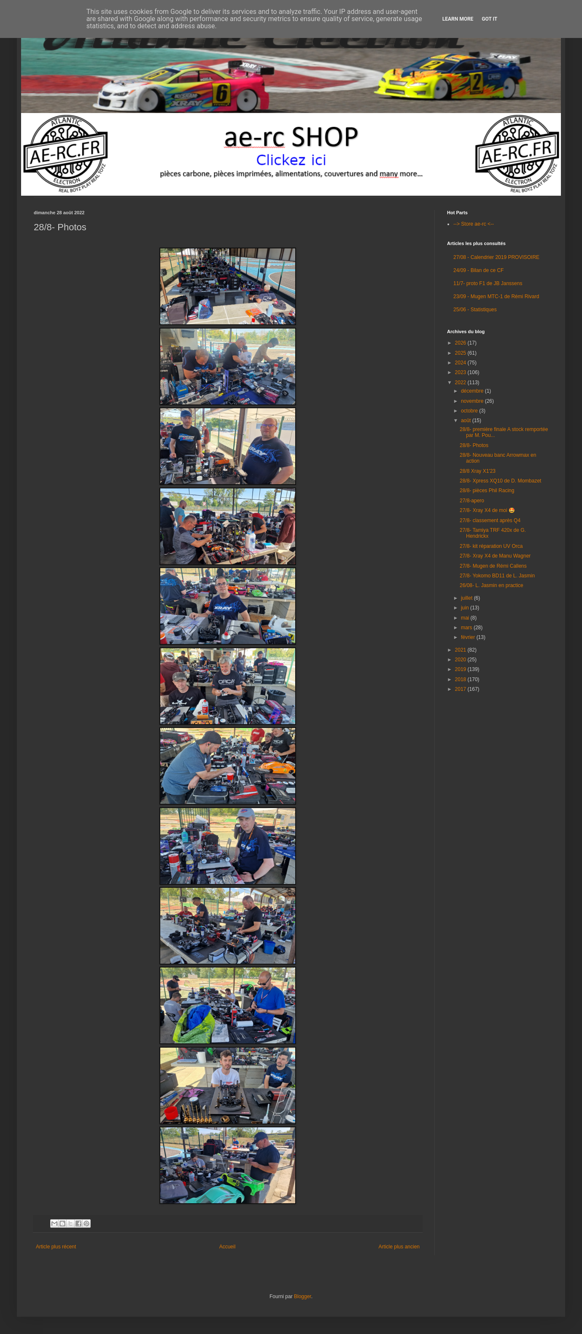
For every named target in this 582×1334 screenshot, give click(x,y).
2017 (461, 689)
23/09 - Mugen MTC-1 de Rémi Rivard (496, 296)
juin (465, 608)
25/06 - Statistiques (475, 310)
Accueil (227, 1247)
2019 (461, 669)
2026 (461, 343)
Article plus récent (56, 1247)
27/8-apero (472, 501)
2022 (461, 382)
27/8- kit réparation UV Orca (491, 546)
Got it (489, 19)
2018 (461, 679)
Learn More (458, 19)
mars (467, 628)
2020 (461, 660)
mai (466, 618)
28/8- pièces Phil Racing (487, 490)
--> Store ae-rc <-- (473, 224)
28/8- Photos (474, 445)
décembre (473, 391)
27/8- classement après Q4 (490, 520)
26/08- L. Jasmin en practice (491, 585)
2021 (461, 650)
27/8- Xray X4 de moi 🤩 (487, 510)
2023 (461, 372)
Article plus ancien (399, 1247)
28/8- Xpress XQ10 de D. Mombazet (500, 481)
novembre (473, 401)
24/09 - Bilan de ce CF (478, 270)
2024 (461, 363)
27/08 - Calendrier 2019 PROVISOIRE (496, 257)
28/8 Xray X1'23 (478, 471)
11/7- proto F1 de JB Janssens (487, 283)
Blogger (302, 1296)
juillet (467, 598)
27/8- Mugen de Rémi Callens (493, 566)
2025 (461, 353)
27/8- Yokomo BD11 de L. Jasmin (497, 576)
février (469, 637)
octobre (470, 411)
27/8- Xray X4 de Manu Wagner (495, 556)
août (466, 420)
